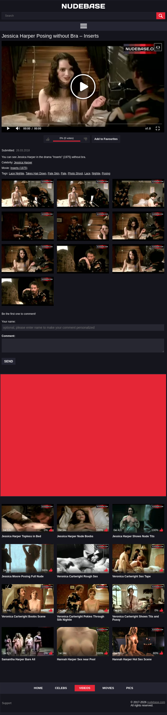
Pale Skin (53, 173)
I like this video (48, 139)
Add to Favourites (106, 139)
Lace (87, 173)
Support (6, 703)
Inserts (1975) (18, 168)
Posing (106, 173)
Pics (129, 688)
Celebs (61, 688)
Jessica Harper (23, 162)
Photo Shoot (75, 173)
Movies (108, 688)
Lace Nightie (16, 173)
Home (38, 688)
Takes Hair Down (36, 173)
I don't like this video (85, 139)
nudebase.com (156, 702)
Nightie (96, 173)
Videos (84, 688)
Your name (8, 321)
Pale (63, 173)
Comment (8, 336)
